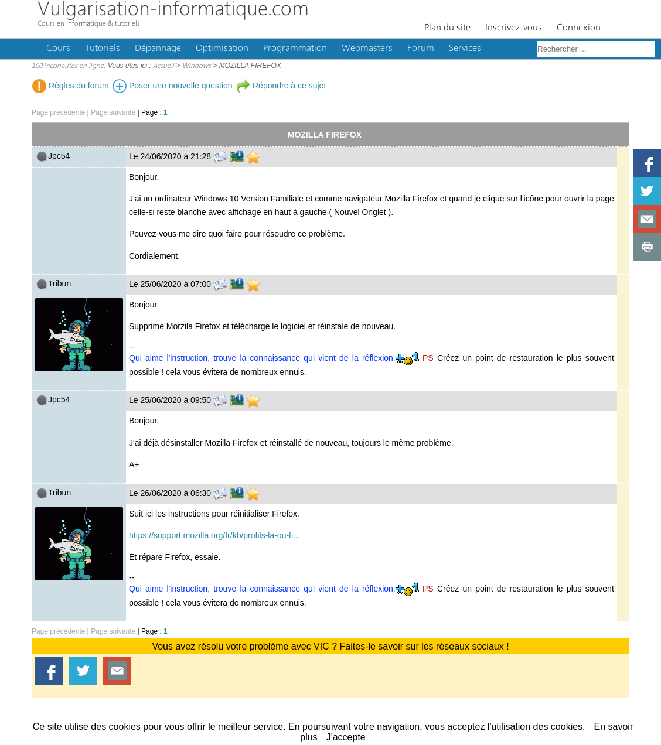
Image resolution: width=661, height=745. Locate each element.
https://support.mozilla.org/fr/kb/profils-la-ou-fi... (214, 535)
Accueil (163, 66)
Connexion (579, 28)
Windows (196, 66)
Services (465, 48)
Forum (420, 48)
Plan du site (447, 28)
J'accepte (346, 737)
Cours (58, 48)
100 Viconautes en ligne (68, 66)
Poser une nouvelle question (173, 85)
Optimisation (222, 48)
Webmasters (367, 48)
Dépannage (158, 48)
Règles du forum (70, 85)
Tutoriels (102, 48)
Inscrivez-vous (513, 28)
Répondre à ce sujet (281, 85)
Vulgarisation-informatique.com (173, 10)
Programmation (295, 48)
